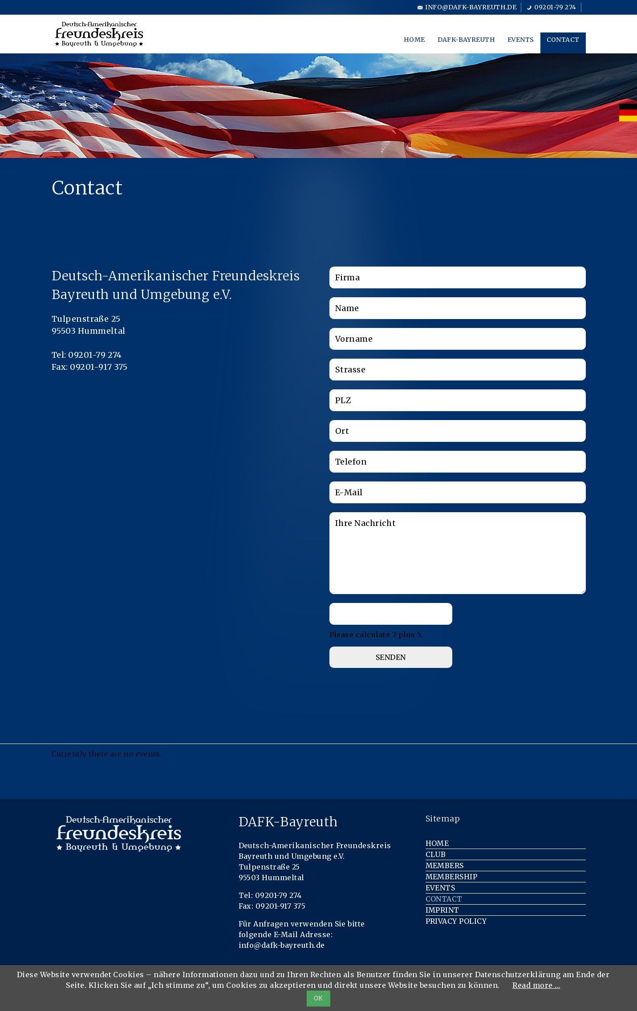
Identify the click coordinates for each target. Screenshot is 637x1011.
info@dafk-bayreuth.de (470, 7)
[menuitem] (628, 112)
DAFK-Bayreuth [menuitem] (466, 40)
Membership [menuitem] (452, 876)
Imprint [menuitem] (442, 910)
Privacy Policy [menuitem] (456, 921)
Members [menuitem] (445, 865)
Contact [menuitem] (563, 40)
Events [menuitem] (520, 40)
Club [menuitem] (436, 854)
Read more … (536, 985)
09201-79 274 (555, 7)
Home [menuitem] (414, 40)
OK (318, 998)
